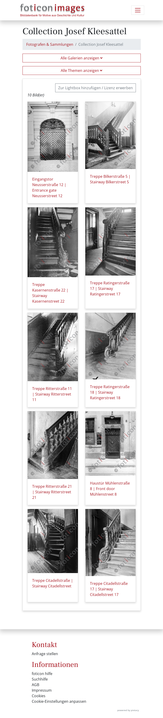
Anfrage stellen (45, 653)
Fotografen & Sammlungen (49, 44)
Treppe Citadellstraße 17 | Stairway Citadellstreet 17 (109, 589)
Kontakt (44, 645)
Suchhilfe (40, 679)
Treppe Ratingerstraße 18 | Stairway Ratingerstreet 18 (110, 392)
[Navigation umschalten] (137, 10)
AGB (35, 684)
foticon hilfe (42, 673)
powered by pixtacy (128, 710)
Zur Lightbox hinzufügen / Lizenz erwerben (95, 87)
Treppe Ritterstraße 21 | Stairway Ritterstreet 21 (52, 492)
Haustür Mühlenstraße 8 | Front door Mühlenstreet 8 (110, 489)
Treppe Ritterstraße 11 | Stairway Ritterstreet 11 (52, 394)
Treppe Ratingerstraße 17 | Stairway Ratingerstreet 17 (110, 288)
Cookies (38, 695)
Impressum (42, 690)
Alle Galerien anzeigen (81, 58)
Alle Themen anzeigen (81, 70)
